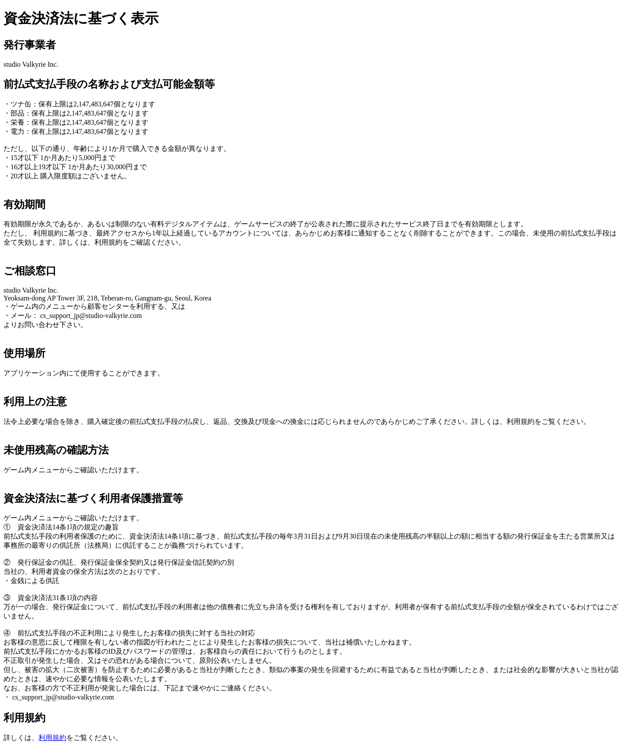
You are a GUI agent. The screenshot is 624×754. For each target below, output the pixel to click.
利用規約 (52, 737)
